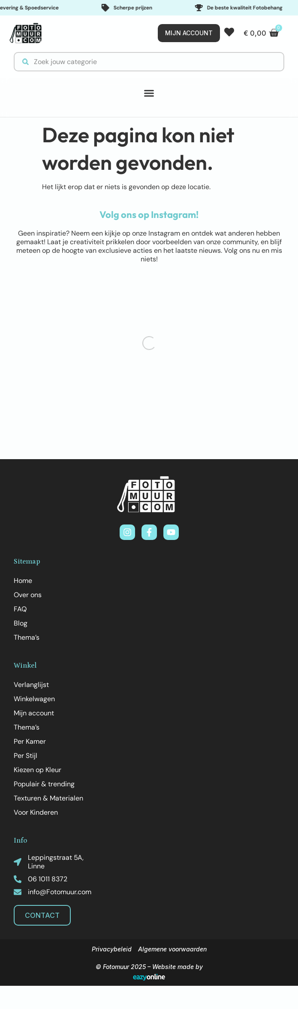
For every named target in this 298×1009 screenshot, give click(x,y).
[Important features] (149, 7)
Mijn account (34, 713)
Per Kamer (30, 741)
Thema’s (26, 637)
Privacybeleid (112, 949)
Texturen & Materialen (48, 798)
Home (23, 580)
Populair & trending (44, 783)
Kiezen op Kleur (37, 769)
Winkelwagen (34, 698)
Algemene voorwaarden (172, 949)
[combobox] (149, 61)
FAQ (20, 608)
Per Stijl (25, 755)
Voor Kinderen (36, 812)
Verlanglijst (31, 684)
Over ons (28, 594)
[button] (149, 93)
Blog (20, 623)
